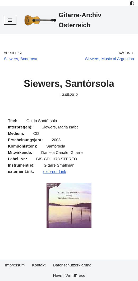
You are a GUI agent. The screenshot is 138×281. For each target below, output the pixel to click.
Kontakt (38, 265)
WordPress (75, 275)
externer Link (54, 171)
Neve (57, 275)
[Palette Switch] (132, 3)
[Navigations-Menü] (10, 20)
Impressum (15, 265)
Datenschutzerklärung (72, 265)
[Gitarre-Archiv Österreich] (79, 20)
